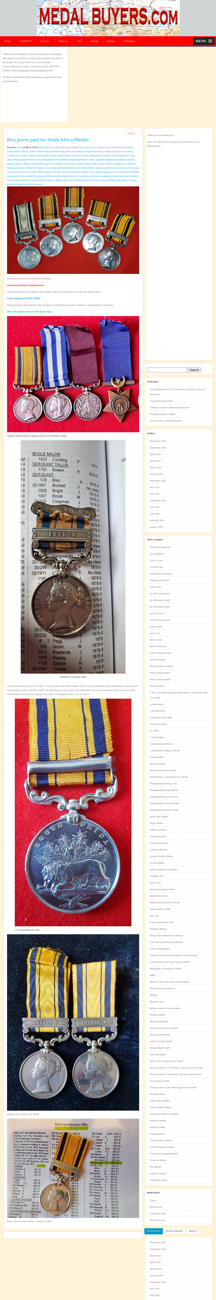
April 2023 (155, 460)
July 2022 (155, 487)
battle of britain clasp (39, 151)
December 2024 (158, 441)
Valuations (129, 41)
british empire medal (93, 151)
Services (45, 41)
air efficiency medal (160, 606)
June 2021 (155, 513)
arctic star (155, 633)
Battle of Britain (21, 151)
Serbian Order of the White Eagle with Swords (173, 1087)
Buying (94, 41)
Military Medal (132, 172)
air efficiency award (118, 147)
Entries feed (156, 1206)
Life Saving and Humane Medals (60, 168)
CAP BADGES (157, 710)
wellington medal (22, 184)
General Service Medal (161, 856)
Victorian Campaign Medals (103, 180)
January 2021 (156, 526)
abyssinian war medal (50, 147)
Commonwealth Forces (161, 743)
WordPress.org (157, 1220)
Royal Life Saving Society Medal (84, 176)
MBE (152, 975)
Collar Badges (157, 737)
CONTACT (26, 41)
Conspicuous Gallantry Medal (20, 155)
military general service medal (109, 172)
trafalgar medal (61, 180)
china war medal (125, 151)
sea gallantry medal (109, 176)
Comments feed (158, 1213)
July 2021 (155, 507)
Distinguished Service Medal (54, 159)
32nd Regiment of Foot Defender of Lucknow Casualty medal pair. (177, 392)
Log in (153, 1200)
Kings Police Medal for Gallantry (29, 168)
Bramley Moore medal (161, 666)
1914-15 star (156, 560)
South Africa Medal (128, 176)
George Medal (37, 163)
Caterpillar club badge (161, 717)
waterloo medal (157, 1173)
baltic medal (156, 639)
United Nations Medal (79, 180)
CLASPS (154, 730)
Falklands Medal (158, 829)
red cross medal (60, 176)
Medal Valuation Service (162, 988)
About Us (193, 1231)
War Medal (122, 180)
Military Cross (88, 172)
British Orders (157, 686)
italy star (154, 915)
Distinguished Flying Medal (164, 790)
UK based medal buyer (161, 400)
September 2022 (158, 480)
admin (19, 147)
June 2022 (155, 493)
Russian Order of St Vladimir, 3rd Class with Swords (176, 1067)
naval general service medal (19, 176)
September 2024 (158, 447)
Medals (153, 995)
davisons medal (56, 155)
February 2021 (157, 520)
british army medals (74, 151)
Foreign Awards (158, 836)
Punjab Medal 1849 (159, 1047)
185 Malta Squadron (160, 547)
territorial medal (158, 1120)
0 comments (36, 184)
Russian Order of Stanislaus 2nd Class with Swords (175, 1074)
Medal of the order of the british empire (63, 172)
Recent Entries (153, 1231)
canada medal (110, 151)
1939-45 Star (156, 567)
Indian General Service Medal (70, 163)
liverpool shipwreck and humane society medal (117, 168)
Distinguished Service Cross (27, 159)
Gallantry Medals (22, 163)
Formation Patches (159, 843)
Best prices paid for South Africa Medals (48, 139)
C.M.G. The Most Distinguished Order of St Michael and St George (178, 695)
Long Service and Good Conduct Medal (25, 172)
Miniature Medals (159, 1021)
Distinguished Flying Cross (101, 155)
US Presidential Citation (162, 1147)
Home (8, 41)
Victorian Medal (158, 1160)
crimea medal (41, 155)
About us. (63, 41)
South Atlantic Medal (17, 180)
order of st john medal (161, 1041)
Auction (111, 41)
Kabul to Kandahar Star (115, 163)
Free (79, 41)
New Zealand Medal (42, 176)
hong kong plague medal (162, 889)
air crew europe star (99, 147)
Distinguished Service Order (81, 159)
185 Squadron (157, 553)
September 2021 (158, 500)
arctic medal (156, 626)
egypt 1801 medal (103, 159)
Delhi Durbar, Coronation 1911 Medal (169, 776)
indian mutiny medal (94, 163)
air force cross (157, 613)
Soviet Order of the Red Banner (166, 420)
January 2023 (156, 474)
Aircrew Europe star (160, 619)
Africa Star (84, 147)
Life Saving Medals (86, 168)
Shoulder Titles (157, 1094)
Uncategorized (157, 1133)
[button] (204, 41)
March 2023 (156, 467)
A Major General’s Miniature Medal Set (170, 407)
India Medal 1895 (159, 895)
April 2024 (155, 454)
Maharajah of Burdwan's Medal (165, 968)
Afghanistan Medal (69, 147)
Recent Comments (174, 1231)
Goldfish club (156, 876)
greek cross (50, 163)
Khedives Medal (158, 928)
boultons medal (57, 151)
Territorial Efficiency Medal (40, 180)
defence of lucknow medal (76, 155)
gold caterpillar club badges (164, 869)
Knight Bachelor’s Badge (162, 414)
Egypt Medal (119, 159)
